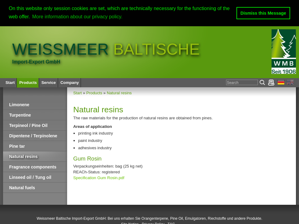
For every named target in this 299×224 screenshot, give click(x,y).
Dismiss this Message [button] (263, 13)
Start (77, 93)
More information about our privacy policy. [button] (77, 16)
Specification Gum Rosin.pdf (98, 177)
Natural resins (119, 93)
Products (94, 93)
